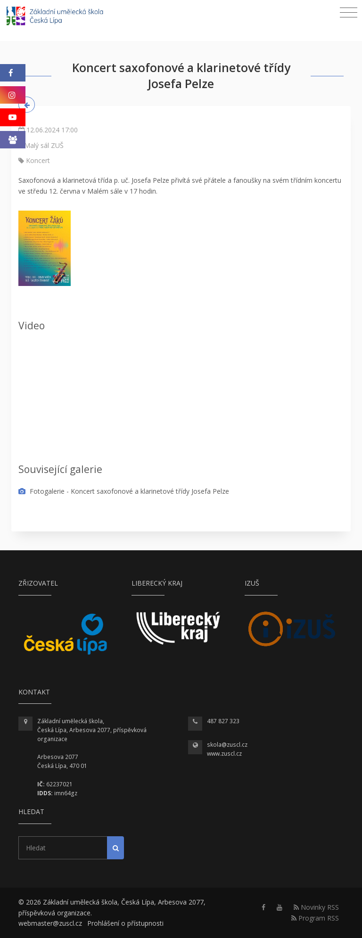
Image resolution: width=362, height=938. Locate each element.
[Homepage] (61, 17)
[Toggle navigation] (348, 12)
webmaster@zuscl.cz (50, 923)
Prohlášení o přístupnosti (125, 923)
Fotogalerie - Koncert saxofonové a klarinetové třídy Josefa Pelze (123, 491)
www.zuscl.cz (224, 754)
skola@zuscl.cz (227, 745)
